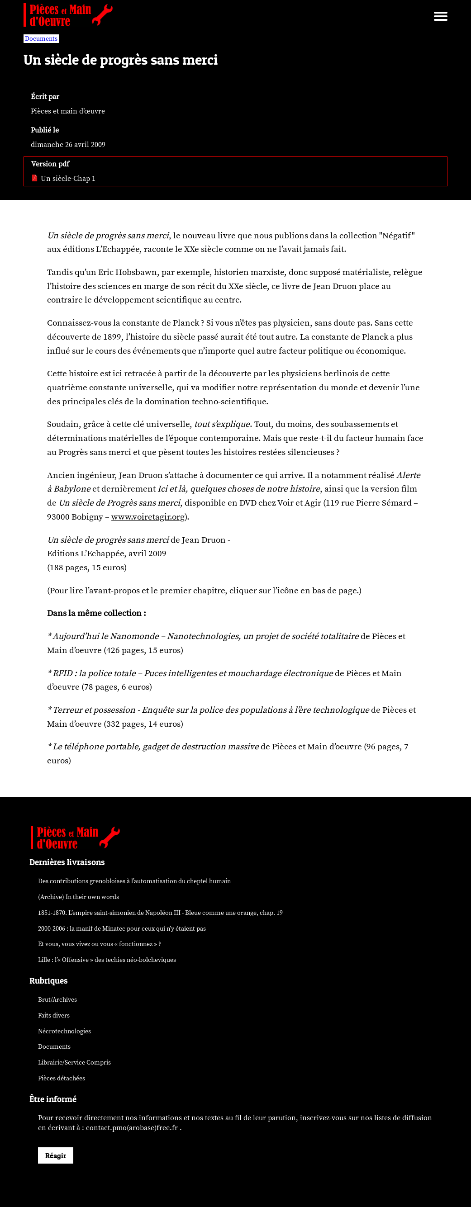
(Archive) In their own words (78, 897)
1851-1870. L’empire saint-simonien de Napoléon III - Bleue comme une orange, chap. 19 (160, 913)
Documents (54, 1046)
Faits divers (54, 1015)
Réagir (55, 1155)
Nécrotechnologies (64, 1031)
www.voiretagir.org (148, 517)
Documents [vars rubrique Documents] (41, 38)
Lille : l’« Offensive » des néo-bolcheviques (107, 960)
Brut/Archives (57, 999)
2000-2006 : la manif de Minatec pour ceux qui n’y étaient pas (122, 928)
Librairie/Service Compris (74, 1062)
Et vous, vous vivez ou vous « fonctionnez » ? (99, 944)
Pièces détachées (61, 1078)
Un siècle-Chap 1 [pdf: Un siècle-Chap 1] (63, 179)
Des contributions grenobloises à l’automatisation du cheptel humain (134, 881)
